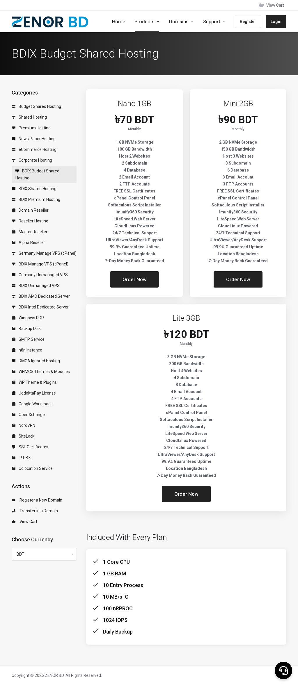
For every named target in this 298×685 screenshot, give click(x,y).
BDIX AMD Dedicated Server (41, 296)
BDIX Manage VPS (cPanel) (40, 264)
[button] (283, 670)
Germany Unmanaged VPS (40, 274)
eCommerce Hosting (34, 149)
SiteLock (23, 436)
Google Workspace (32, 404)
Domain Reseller (30, 210)
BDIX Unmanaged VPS (36, 285)
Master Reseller (29, 231)
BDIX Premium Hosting (36, 199)
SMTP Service (28, 339)
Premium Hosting (31, 128)
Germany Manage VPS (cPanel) (44, 253)
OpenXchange (28, 414)
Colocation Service (32, 468)
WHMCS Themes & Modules (41, 371)
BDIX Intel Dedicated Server (40, 307)
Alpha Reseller (28, 242)
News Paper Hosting (34, 138)
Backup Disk (26, 328)
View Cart (24, 521)
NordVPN (23, 425)
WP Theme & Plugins (34, 382)
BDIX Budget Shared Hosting (37, 174)
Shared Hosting (29, 117)
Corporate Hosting (32, 160)
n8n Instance (27, 350)
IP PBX (21, 457)
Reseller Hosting (30, 221)
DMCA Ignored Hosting (36, 360)
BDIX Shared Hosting (34, 188)
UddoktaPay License (34, 393)
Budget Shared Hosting (36, 106)
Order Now (135, 279)
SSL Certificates (30, 447)
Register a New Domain (37, 500)
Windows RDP (28, 317)
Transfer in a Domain (35, 511)
